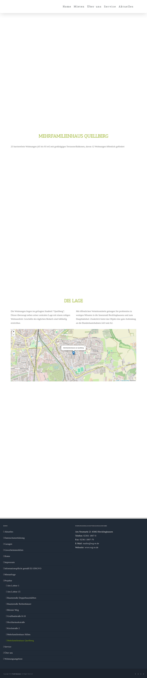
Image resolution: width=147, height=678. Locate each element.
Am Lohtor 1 (13, 585)
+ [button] (13, 331)
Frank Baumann (16, 674)
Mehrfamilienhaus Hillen (18, 634)
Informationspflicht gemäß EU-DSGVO (22, 568)
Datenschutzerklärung (14, 538)
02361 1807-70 (87, 539)
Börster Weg (13, 610)
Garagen (8, 544)
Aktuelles (8, 531)
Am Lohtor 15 (13, 591)
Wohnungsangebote (13, 658)
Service (7, 646)
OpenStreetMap (125, 380)
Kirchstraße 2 (13, 628)
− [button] (13, 335)
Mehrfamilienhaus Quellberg (20, 640)
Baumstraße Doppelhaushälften (21, 597)
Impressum (9, 562)
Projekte (8, 580)
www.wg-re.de (91, 547)
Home (7, 556)
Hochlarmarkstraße (16, 622)
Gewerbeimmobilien (13, 550)
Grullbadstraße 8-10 (16, 616)
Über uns (8, 652)
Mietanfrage (10, 574)
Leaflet (117, 380)
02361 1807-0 (89, 535)
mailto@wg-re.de (91, 543)
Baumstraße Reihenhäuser (19, 604)
